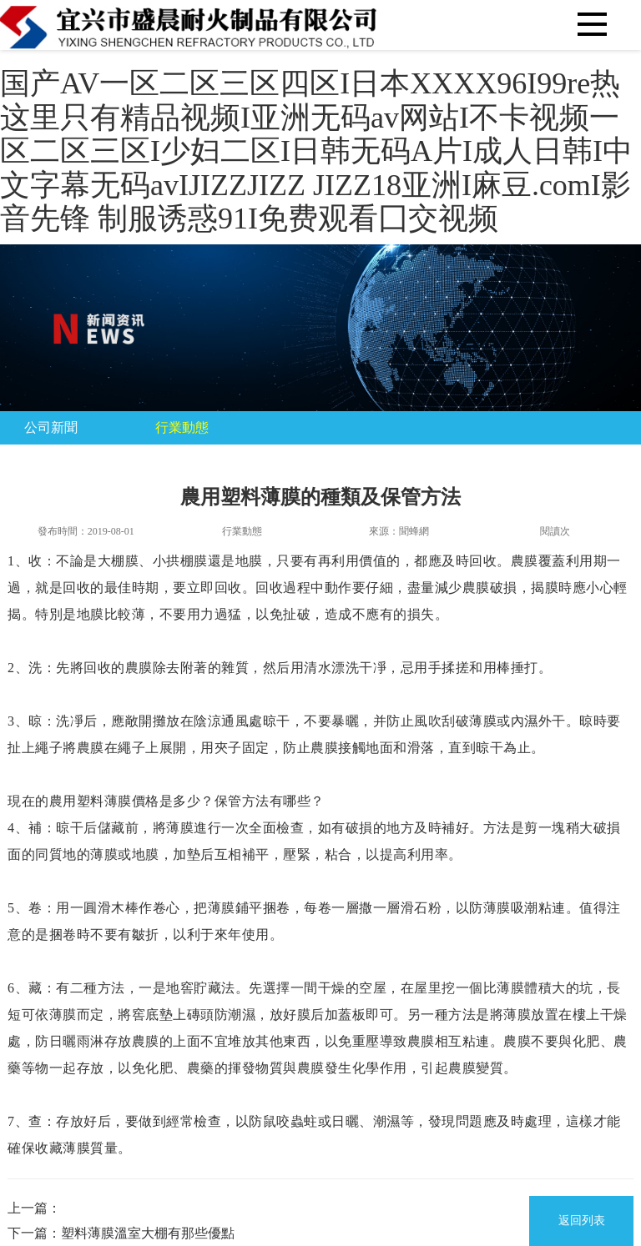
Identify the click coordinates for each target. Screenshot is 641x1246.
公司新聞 (51, 427)
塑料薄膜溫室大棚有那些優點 (148, 1233)
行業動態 (182, 427)
